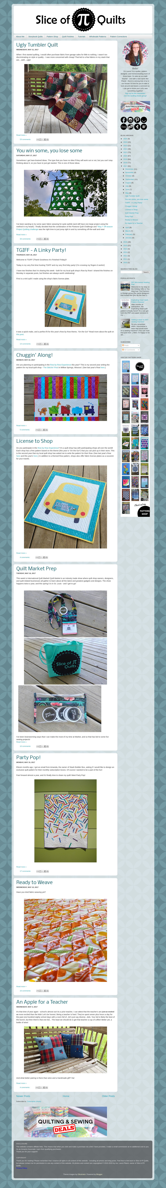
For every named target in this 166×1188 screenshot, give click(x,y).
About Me (20, 36)
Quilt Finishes (68, 36)
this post (19, 334)
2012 (125, 256)
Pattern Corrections (118, 36)
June (127, 189)
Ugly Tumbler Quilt (37, 45)
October (128, 176)
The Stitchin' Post (50, 367)
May (127, 193)
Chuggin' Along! (34, 355)
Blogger (99, 1174)
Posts (125, 345)
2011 (125, 259)
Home (66, 1096)
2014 (125, 249)
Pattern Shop (52, 36)
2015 (125, 245)
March (128, 231)
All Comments (128, 350)
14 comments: (25, 344)
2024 (125, 142)
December (129, 169)
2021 (125, 152)
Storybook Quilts (35, 36)
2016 (125, 242)
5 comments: (25, 430)
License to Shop (34, 441)
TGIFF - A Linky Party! (41, 250)
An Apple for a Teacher (42, 1002)
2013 (125, 252)
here (103, 367)
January (128, 238)
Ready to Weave (34, 882)
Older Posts (108, 1096)
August (128, 183)
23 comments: (25, 139)
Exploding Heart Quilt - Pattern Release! (140, 301)
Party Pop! (28, 757)
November (129, 172)
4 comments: (25, 557)
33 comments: (25, 239)
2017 (125, 166)
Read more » (21, 135)
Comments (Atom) (34, 1101)
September (129, 179)
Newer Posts (23, 1096)
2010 (125, 262)
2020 (125, 156)
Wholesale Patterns (97, 36)
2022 (125, 149)
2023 (125, 146)
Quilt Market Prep (36, 569)
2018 (125, 163)
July (127, 186)
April (127, 227)
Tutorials (81, 36)
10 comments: (25, 746)
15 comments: (25, 991)
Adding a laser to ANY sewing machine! (139, 321)
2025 (125, 139)
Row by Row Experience (60, 365)
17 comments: (25, 871)
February (129, 234)
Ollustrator (82, 1174)
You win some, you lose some (49, 151)
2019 (125, 159)
